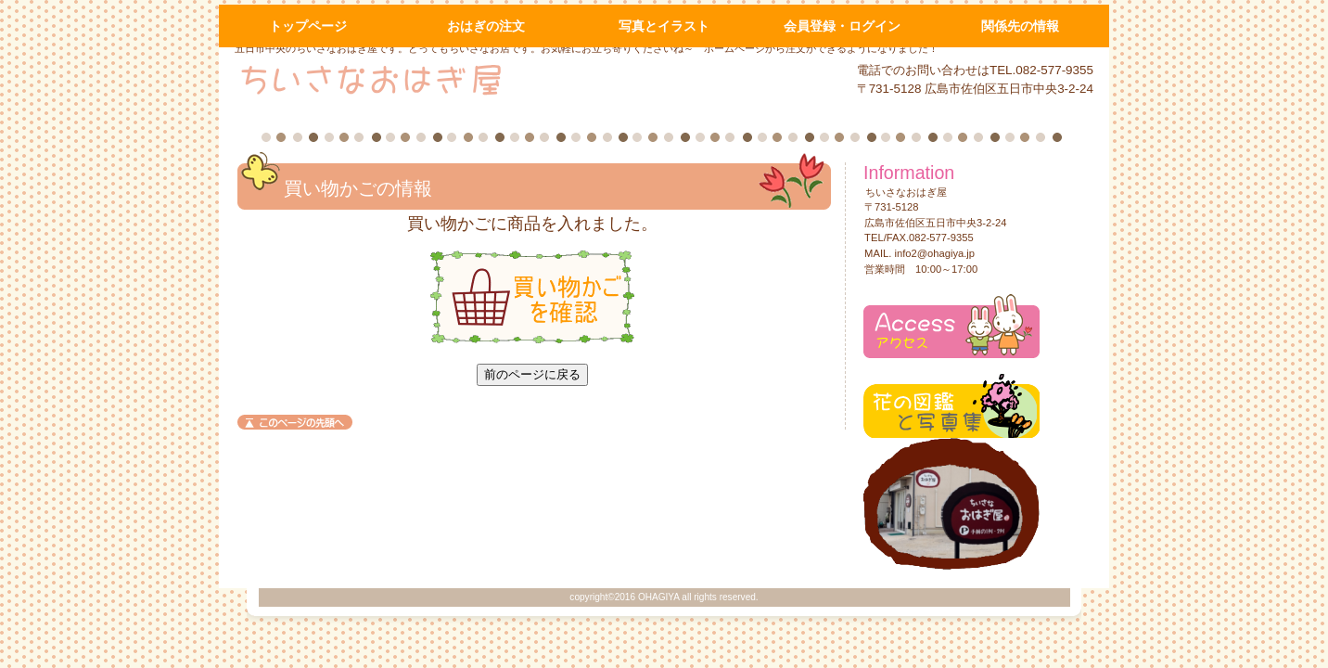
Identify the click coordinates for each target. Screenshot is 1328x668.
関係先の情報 (1020, 26)
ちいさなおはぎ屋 (459, 79)
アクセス (951, 326)
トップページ (308, 26)
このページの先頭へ (294, 422)
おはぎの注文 (486, 26)
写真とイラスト (664, 26)
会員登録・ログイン (842, 26)
